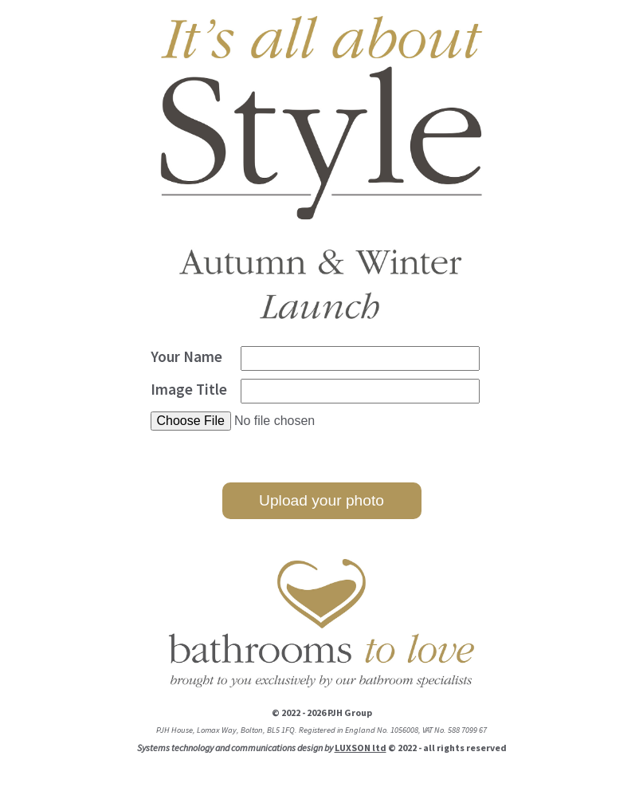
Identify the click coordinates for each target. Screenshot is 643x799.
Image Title (189, 389)
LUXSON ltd (360, 748)
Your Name (186, 356)
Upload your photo (321, 500)
